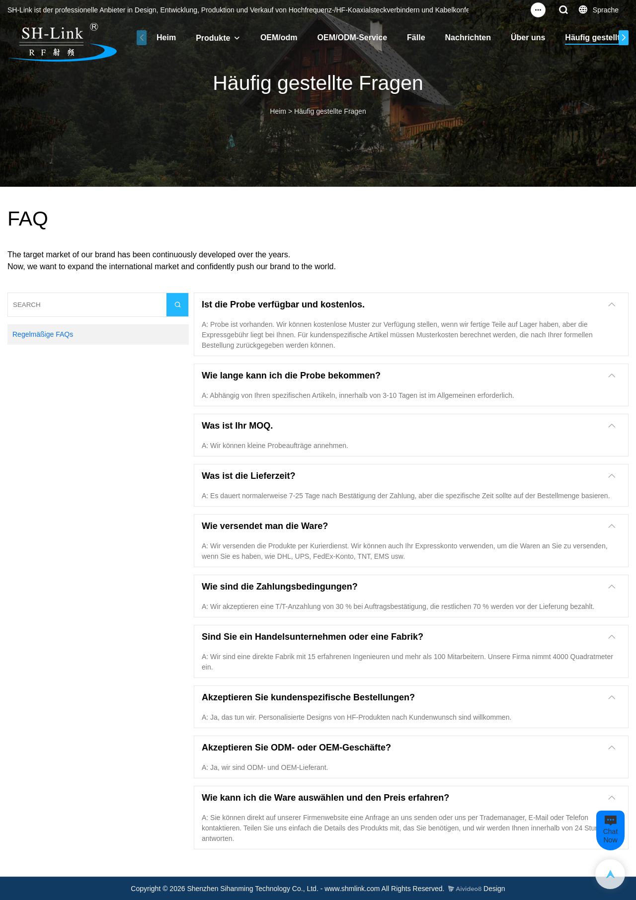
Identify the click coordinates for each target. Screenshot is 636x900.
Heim (166, 37)
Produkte (213, 38)
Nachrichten (468, 37)
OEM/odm (279, 37)
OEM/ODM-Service (352, 37)
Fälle (416, 37)
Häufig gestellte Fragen (330, 111)
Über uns (528, 37)
